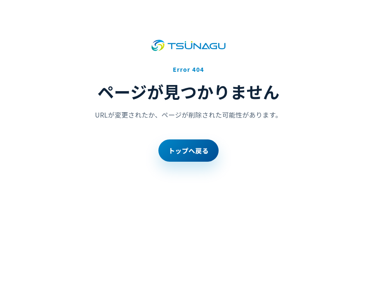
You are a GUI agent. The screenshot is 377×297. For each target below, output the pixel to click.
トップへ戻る (188, 151)
